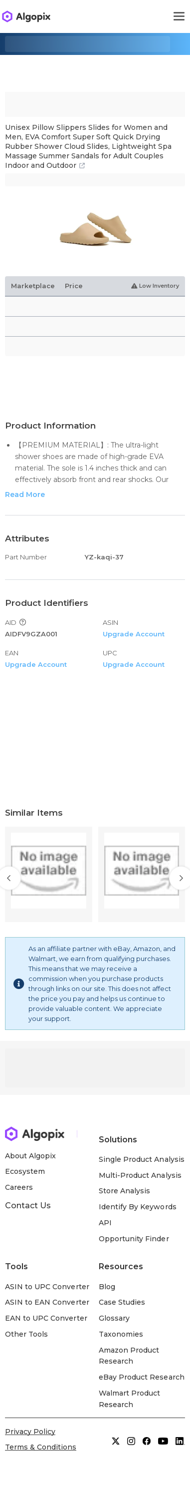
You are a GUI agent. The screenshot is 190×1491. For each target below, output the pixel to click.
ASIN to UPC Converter (47, 1286)
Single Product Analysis (142, 1159)
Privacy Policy (30, 1431)
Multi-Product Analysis (140, 1175)
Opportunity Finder (134, 1238)
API (105, 1222)
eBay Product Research (142, 1377)
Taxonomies (121, 1334)
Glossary (114, 1318)
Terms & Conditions (40, 1447)
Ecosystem (25, 1171)
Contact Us (28, 1205)
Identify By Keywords (138, 1206)
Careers (19, 1187)
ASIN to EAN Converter (47, 1302)
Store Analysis (124, 1190)
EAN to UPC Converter (46, 1318)
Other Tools (26, 1334)
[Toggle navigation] (179, 16)
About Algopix (30, 1155)
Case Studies (122, 1302)
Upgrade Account (134, 634)
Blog (107, 1286)
